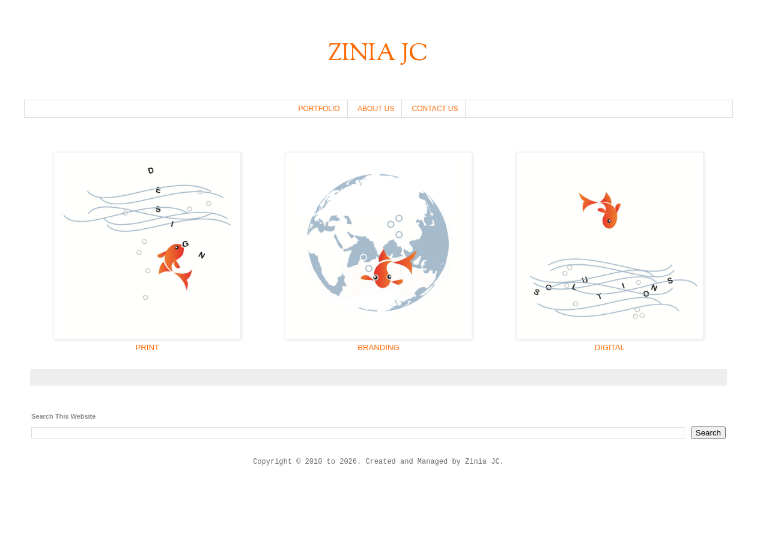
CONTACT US (435, 109)
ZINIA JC (378, 54)
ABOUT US (375, 109)
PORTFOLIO (319, 109)
